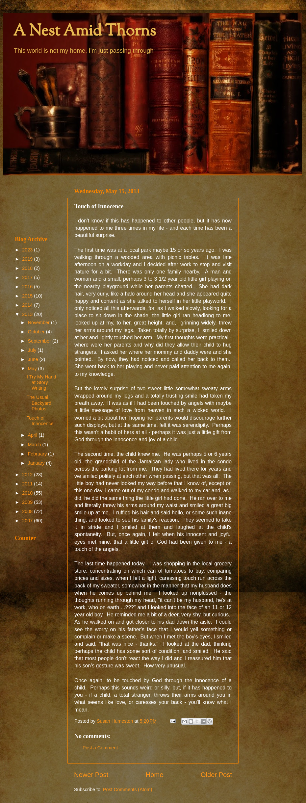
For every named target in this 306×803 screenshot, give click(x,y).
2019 (28, 259)
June (33, 359)
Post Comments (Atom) (127, 789)
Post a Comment (100, 747)
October (37, 331)
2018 (28, 268)
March (35, 444)
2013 (28, 314)
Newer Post (91, 774)
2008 (28, 511)
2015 (28, 295)
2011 (28, 483)
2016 (28, 286)
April (33, 435)
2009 (28, 502)
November (39, 322)
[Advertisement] (37, 205)
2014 (28, 305)
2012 (28, 474)
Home (155, 774)
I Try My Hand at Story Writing (41, 382)
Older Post (216, 774)
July (33, 350)
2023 (28, 249)
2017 (28, 277)
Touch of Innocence (40, 420)
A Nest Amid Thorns (84, 31)
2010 (28, 493)
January (37, 463)
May (33, 368)
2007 (28, 520)
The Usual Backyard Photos (39, 403)
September (40, 341)
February (38, 453)
